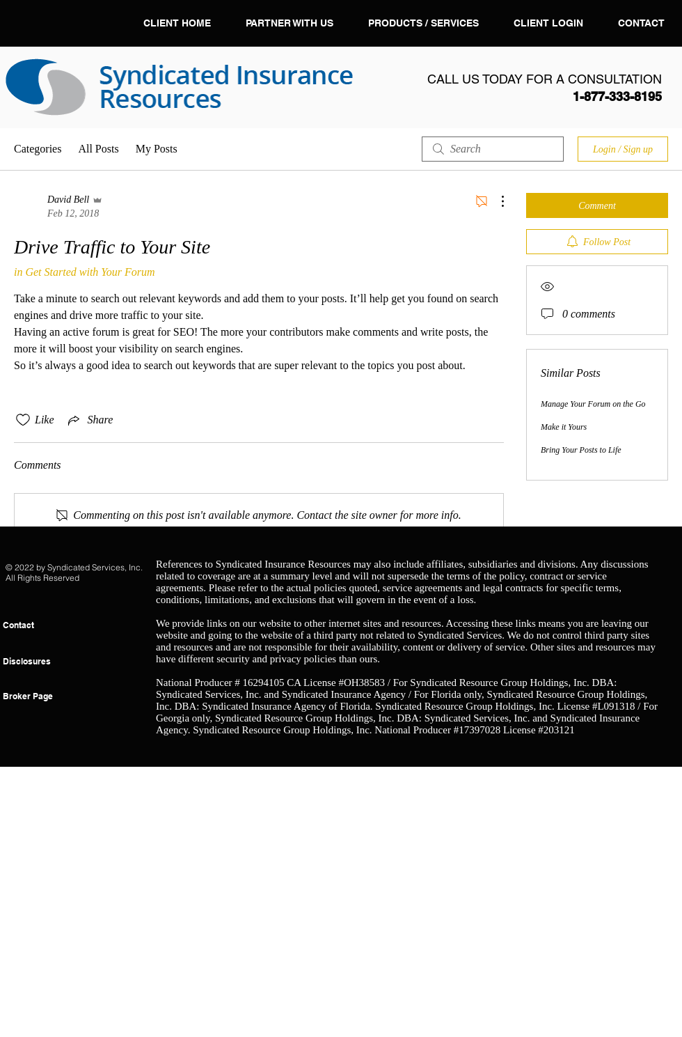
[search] (493, 149)
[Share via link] (89, 420)
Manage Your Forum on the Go (593, 404)
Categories (37, 149)
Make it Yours (564, 427)
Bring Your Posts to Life (581, 450)
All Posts (98, 149)
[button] (423, 23)
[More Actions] (495, 201)
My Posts (156, 149)
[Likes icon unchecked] (23, 420)
